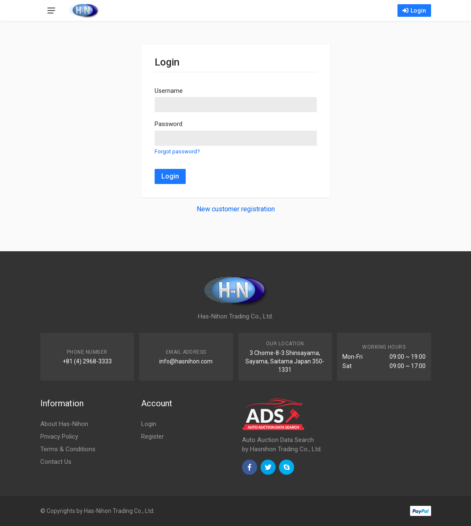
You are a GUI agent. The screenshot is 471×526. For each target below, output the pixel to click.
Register (152, 436)
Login (414, 10)
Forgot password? (177, 151)
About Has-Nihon (64, 424)
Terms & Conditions (67, 449)
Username (169, 91)
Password (168, 124)
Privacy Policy (59, 436)
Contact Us (55, 462)
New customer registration (236, 209)
